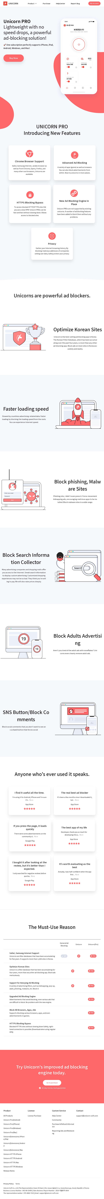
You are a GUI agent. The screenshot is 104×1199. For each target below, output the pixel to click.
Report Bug (75, 3)
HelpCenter (60, 3)
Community (56, 1120)
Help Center (56, 1116)
